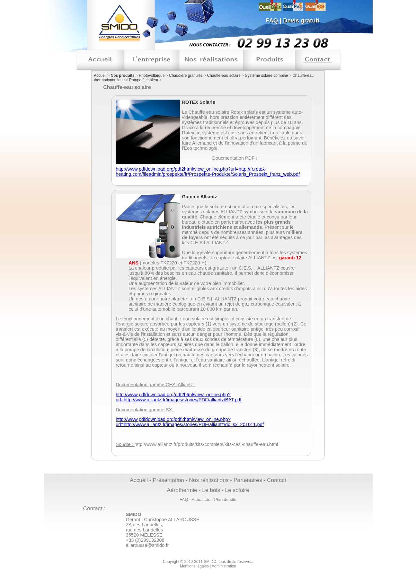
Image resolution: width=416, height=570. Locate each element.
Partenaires (248, 480)
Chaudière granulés (186, 75)
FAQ (272, 20)
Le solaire (237, 490)
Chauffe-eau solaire (224, 75)
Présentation (168, 480)
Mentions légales (194, 566)
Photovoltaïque (151, 75)
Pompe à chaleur (143, 80)
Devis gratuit (301, 20)
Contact (276, 480)
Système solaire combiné (266, 75)
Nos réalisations (208, 480)
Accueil (100, 75)
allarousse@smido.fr (147, 545)
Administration (224, 566)
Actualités (201, 499)
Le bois (211, 490)
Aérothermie (182, 490)
